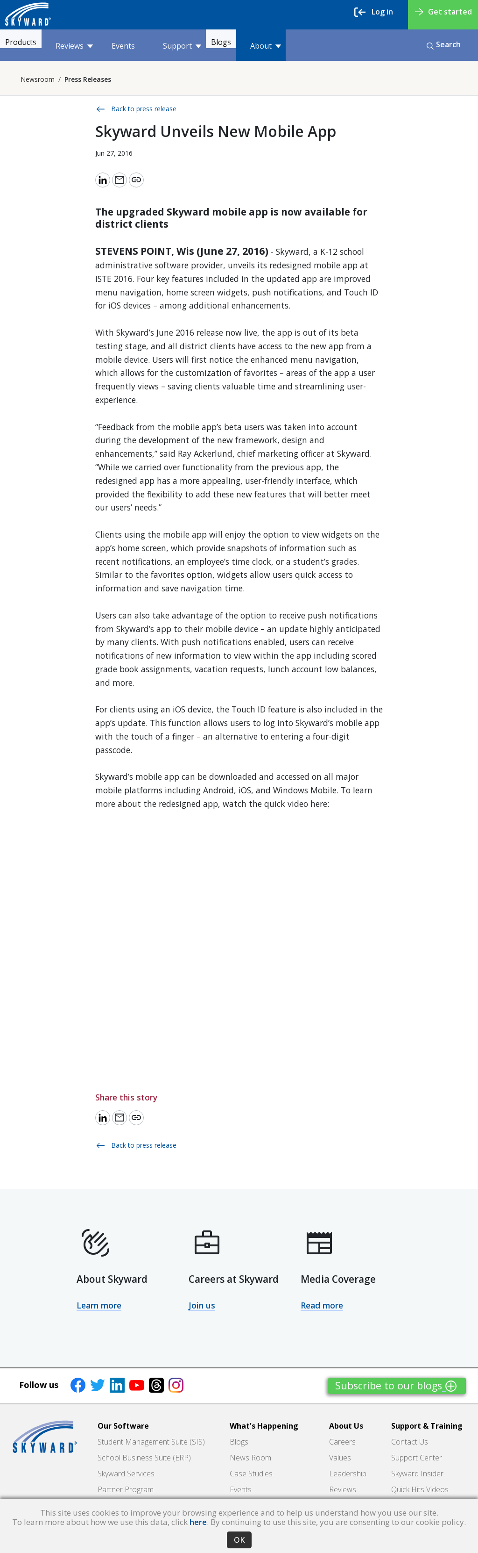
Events (141, 46)
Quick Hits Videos (420, 1489)
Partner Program (126, 1489)
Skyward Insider (417, 1473)
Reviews (92, 46)
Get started (443, 12)
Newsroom (38, 79)
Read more (322, 1305)
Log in (373, 12)
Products (34, 46)
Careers (342, 1442)
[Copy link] (136, 180)
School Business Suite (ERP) (144, 1457)
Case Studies (251, 1473)
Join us (202, 1305)
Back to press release (136, 109)
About (301, 46)
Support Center (416, 1457)
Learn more (99, 1305)
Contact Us (409, 1442)
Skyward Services (126, 1473)
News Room (250, 1457)
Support (200, 46)
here (198, 1522)
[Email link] (119, 180)
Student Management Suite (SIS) (151, 1442)
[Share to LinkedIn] (102, 180)
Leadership (347, 1473)
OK (239, 1540)
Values (340, 1457)
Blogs (252, 46)
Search (444, 44)
